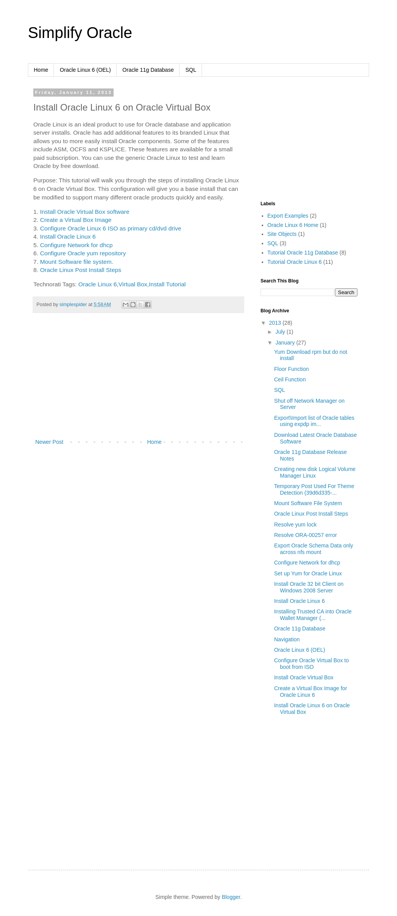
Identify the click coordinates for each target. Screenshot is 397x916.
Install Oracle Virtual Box (303, 677)
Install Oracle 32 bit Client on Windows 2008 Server (308, 587)
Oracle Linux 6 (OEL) (85, 70)
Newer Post (49, 442)
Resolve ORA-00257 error (305, 535)
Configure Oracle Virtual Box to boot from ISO (311, 663)
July (281, 332)
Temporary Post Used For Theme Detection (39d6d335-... (314, 489)
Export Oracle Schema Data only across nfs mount (313, 548)
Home (41, 70)
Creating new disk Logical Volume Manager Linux (315, 472)
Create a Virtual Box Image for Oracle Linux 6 (310, 691)
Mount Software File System (308, 503)
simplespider (74, 304)
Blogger (231, 897)
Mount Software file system (76, 261)
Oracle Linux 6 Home (293, 225)
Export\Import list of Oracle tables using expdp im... (314, 421)
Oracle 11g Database (148, 70)
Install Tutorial (167, 284)
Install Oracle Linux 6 (68, 236)
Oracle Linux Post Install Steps (80, 270)
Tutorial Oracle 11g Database (303, 252)
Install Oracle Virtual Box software (84, 211)
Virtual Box (133, 284)
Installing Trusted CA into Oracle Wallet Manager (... (313, 614)
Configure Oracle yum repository (83, 253)
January (285, 342)
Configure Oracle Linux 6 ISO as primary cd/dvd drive (110, 228)
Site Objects (282, 234)
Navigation (287, 639)
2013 (276, 323)
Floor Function (291, 369)
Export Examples (288, 216)
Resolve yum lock (295, 524)
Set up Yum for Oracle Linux (308, 573)
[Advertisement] (138, 379)
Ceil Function (290, 379)
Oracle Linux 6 (97, 284)
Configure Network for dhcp (76, 245)
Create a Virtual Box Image (76, 219)
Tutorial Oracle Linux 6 (295, 262)
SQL (190, 70)
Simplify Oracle (80, 32)
